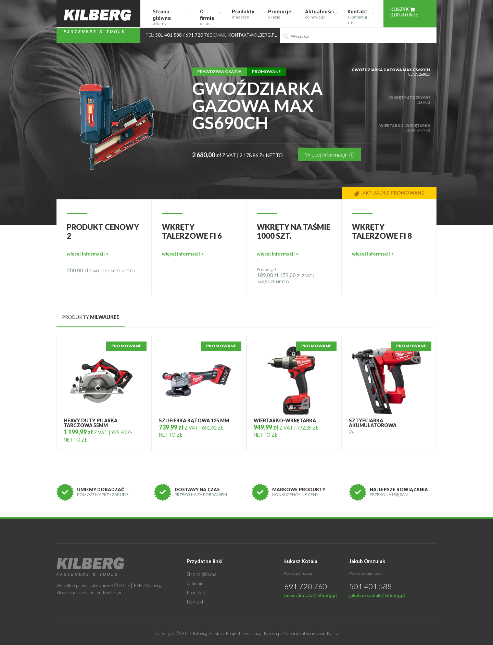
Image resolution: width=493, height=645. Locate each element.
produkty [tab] (90, 317)
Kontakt (359, 16)
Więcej (329, 154)
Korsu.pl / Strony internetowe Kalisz (301, 633)
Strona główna (169, 17)
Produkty (243, 14)
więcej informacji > (88, 254)
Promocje (279, 14)
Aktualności (319, 14)
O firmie (209, 17)
